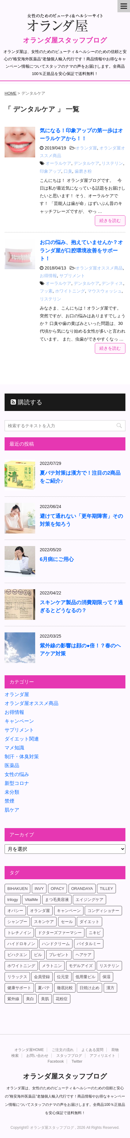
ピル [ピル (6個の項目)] (38, 954)
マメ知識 (14, 747)
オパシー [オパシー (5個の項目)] (15, 910)
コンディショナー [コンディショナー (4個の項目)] (103, 910)
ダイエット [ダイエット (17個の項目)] (89, 921)
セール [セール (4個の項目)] (67, 921)
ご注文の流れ (63, 1050)
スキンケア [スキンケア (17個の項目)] (44, 921)
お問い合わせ (37, 1055)
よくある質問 (92, 1050)
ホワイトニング (70, 290)
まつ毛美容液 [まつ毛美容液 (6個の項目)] (57, 899)
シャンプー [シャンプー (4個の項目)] (17, 921)
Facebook (56, 1061)
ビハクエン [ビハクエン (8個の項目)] (17, 954)
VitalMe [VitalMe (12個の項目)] (31, 899)
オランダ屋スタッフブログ (65, 40)
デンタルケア (86, 163)
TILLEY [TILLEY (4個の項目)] (106, 888)
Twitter (77, 1061)
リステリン (112, 163)
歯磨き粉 (83, 171)
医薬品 (12, 765)
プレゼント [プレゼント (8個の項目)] (59, 954)
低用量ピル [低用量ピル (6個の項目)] (85, 976)
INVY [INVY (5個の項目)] (39, 888)
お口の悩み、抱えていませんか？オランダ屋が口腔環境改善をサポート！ (81, 250)
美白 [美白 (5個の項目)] (30, 999)
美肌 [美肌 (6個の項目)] (45, 999)
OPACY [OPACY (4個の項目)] (58, 888)
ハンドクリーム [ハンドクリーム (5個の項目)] (56, 943)
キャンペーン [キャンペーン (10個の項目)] (69, 910)
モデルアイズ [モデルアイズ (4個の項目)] (81, 965)
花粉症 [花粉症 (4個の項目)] (62, 999)
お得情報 (48, 275)
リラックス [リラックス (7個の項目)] (17, 976)
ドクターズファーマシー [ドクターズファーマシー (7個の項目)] (60, 932)
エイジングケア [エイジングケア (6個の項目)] (89, 899)
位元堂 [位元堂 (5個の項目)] (63, 976)
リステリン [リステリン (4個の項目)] (109, 965)
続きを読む (110, 220)
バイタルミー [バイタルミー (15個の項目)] (89, 943)
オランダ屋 (86, 147)
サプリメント (72, 275)
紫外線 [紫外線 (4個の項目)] (13, 999)
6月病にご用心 (57, 559)
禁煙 (9, 801)
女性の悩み (17, 774)
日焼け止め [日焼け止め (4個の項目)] (89, 987)
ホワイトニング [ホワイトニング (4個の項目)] (21, 965)
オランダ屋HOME (29, 1050)
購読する (26, 402)
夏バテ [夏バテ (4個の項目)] (44, 987)
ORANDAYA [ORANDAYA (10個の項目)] (82, 888)
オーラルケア (58, 163)
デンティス (112, 283)
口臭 (68, 171)
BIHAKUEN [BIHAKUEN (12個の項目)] (17, 888)
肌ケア (12, 809)
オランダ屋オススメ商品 (99, 268)
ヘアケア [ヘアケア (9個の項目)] (83, 954)
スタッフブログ (69, 1055)
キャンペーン (19, 721)
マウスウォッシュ (104, 290)
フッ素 (46, 290)
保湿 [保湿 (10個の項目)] (106, 976)
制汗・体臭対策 (22, 756)
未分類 (12, 792)
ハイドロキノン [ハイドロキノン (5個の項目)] (21, 943)
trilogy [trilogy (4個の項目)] (12, 899)
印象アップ (50, 171)
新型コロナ (17, 783)
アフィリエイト (102, 1055)
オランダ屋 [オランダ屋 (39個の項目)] (40, 910)
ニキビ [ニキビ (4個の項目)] (95, 932)
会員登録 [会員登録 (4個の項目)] (42, 976)
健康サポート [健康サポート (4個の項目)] (19, 987)
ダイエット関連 (22, 738)
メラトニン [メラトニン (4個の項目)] (52, 965)
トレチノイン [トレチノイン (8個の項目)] (19, 932)
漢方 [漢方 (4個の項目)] (110, 987)
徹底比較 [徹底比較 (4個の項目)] (65, 987)
